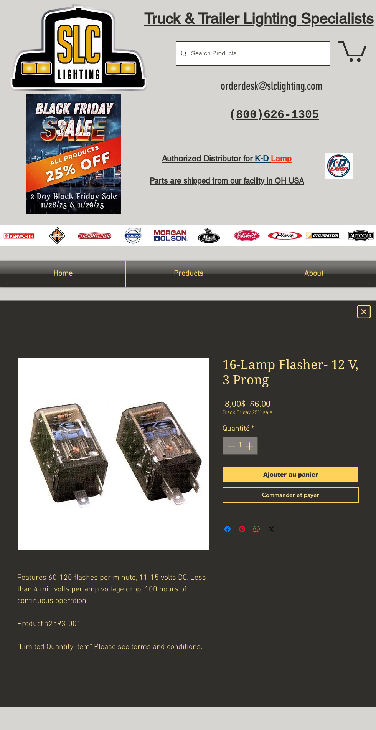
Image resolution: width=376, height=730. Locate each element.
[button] (352, 50)
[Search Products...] (252, 53)
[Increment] (250, 445)
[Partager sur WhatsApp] (256, 529)
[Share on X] (271, 529)
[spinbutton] (240, 445)
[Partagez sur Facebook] (227, 529)
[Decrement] (230, 445)
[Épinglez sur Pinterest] (242, 529)
